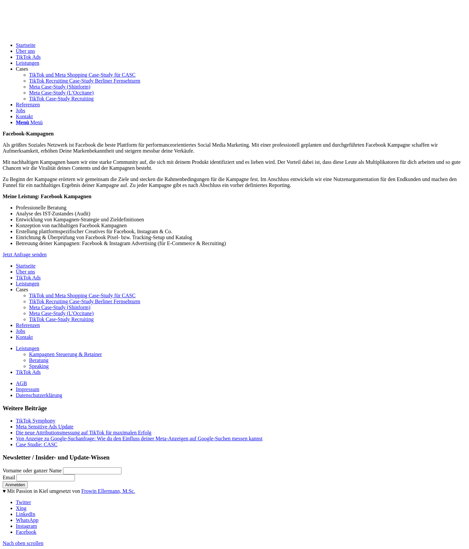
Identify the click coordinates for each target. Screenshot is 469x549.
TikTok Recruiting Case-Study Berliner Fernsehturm (84, 301)
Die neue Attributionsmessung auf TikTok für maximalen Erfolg (83, 432)
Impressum (27, 389)
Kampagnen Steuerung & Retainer (65, 354)
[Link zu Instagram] (26, 526)
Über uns (25, 271)
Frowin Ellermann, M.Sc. (108, 491)
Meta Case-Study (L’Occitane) (61, 313)
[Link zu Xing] (21, 508)
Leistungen (27, 283)
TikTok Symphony (35, 420)
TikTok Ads (28, 277)
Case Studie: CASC (36, 444)
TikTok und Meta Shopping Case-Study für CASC (82, 295)
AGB (21, 383)
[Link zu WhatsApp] (27, 520)
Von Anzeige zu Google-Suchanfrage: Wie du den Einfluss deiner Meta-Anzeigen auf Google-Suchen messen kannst (139, 438)
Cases (22, 289)
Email (9, 477)
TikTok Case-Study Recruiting (61, 319)
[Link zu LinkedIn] (25, 514)
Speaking (39, 366)
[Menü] (29, 122)
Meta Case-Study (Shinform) (59, 307)
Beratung (39, 360)
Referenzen (28, 325)
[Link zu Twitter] (23, 502)
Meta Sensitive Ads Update (45, 426)
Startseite (26, 266)
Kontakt (24, 337)
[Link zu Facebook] (26, 532)
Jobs (20, 331)
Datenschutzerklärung (39, 395)
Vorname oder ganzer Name (32, 470)
